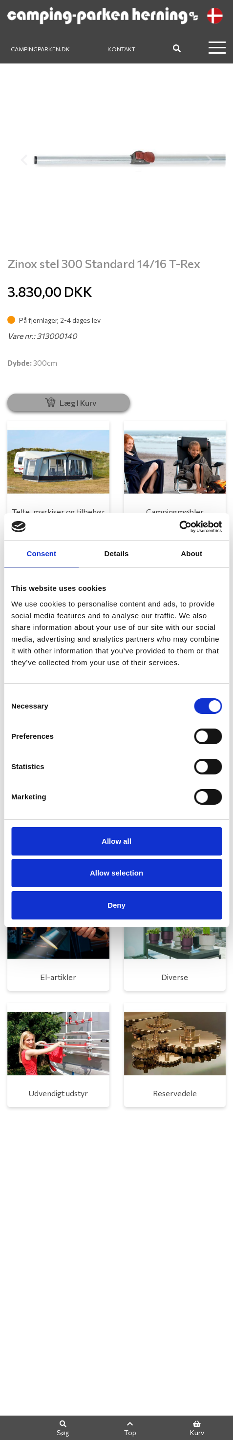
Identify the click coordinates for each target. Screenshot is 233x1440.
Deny (116, 905)
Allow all (116, 841)
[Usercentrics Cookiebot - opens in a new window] (179, 527)
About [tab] (191, 553)
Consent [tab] (41, 553)
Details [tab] (117, 553)
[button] (23, 160)
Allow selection (116, 873)
